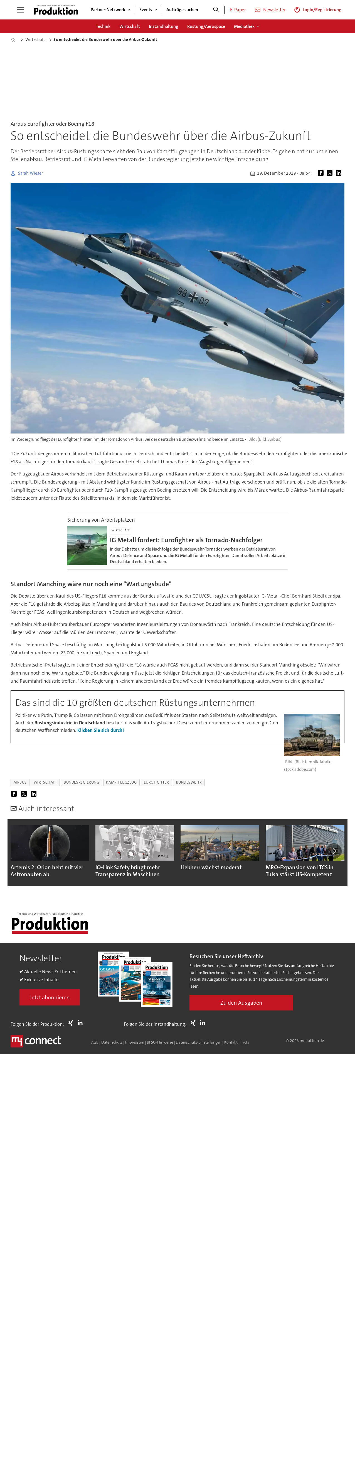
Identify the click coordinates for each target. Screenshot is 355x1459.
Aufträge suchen (182, 10)
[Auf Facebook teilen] (322, 173)
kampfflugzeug (121, 782)
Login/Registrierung (322, 10)
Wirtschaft (129, 26)
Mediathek (244, 26)
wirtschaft (45, 782)
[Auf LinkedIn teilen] (340, 173)
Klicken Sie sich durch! (100, 730)
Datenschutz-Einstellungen (198, 1042)
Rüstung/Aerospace (206, 26)
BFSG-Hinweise (160, 1042)
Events (145, 10)
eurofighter (156, 782)
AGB (94, 1042)
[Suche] (215, 9)
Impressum (134, 1042)
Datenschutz (111, 1042)
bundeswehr (189, 782)
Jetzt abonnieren (50, 997)
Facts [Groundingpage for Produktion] (244, 1042)
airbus (20, 782)
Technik (103, 26)
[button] (334, 851)
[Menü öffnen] (20, 10)
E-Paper (238, 10)
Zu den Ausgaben (241, 1002)
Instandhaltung (163, 26)
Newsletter (274, 10)
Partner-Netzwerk (108, 10)
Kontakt (231, 1042)
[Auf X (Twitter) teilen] (331, 173)
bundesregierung (81, 782)
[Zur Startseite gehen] (56, 9)
